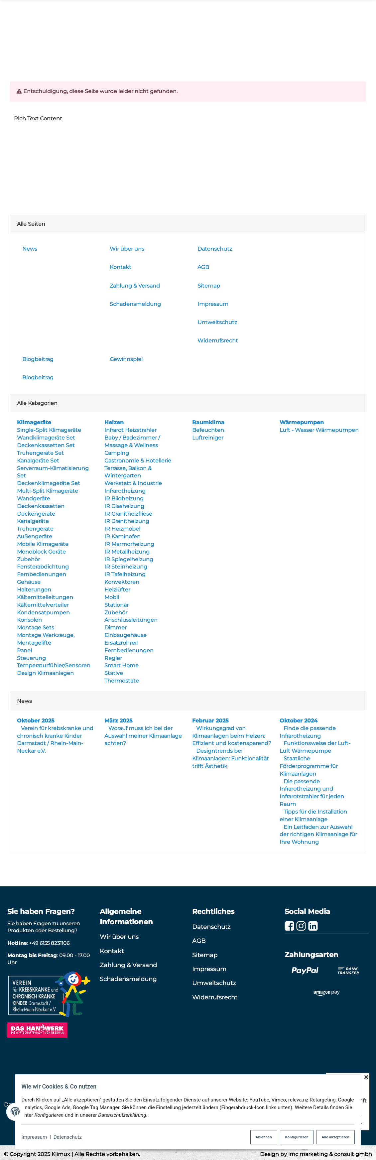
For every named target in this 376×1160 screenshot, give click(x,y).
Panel (24, 650)
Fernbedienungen (41, 574)
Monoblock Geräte (41, 552)
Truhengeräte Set (40, 453)
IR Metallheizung (127, 552)
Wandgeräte (33, 498)
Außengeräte (34, 536)
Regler (113, 658)
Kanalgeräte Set (38, 460)
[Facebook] (289, 926)
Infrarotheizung (125, 491)
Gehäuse (29, 582)
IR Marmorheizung (129, 544)
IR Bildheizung (124, 498)
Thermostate (121, 681)
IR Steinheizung (125, 567)
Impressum (29, 1135)
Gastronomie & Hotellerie (137, 460)
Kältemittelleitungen (45, 597)
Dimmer (115, 627)
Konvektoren (121, 582)
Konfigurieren (291, 1135)
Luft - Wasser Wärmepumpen (319, 430)
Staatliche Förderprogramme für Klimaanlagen (309, 766)
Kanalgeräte (33, 521)
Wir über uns (119, 937)
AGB (199, 941)
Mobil (111, 597)
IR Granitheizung (126, 521)
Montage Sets (35, 627)
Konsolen (29, 620)
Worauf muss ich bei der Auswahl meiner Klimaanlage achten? (143, 736)
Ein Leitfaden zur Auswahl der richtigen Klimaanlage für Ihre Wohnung (318, 834)
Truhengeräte (35, 529)
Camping (116, 453)
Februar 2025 (210, 720)
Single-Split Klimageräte (49, 430)
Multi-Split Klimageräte (47, 491)
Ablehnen (251, 1135)
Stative (113, 673)
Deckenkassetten (40, 506)
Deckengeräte (36, 514)
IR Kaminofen (122, 536)
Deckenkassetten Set (46, 445)
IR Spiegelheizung (128, 559)
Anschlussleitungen (131, 620)
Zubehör (28, 559)
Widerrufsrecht (214, 997)
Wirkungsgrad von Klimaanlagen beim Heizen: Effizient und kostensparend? (231, 736)
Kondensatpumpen (43, 612)
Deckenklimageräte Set (48, 483)
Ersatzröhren (121, 643)
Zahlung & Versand (128, 965)
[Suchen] (129, 15)
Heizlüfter (117, 589)
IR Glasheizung (124, 506)
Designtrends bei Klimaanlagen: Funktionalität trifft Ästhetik (230, 758)
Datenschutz (64, 1135)
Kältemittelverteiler (43, 605)
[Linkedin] (313, 926)
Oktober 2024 (298, 720)
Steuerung (31, 658)
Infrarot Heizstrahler (130, 430)
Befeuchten (208, 430)
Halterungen (34, 589)
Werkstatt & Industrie (133, 483)
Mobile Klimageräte (42, 544)
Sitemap (204, 955)
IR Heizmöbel (122, 529)
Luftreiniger (207, 438)
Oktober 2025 (36, 720)
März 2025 (118, 720)
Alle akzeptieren (336, 1135)
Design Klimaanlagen (45, 673)
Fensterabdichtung (43, 567)
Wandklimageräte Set (46, 438)
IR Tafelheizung (125, 574)
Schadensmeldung (128, 979)
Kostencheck (267, 47)
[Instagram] (301, 926)
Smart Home (121, 666)
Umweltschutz (214, 983)
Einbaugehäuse (125, 635)
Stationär (116, 605)
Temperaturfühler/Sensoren (53, 666)
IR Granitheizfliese (128, 514)
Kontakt (112, 951)
